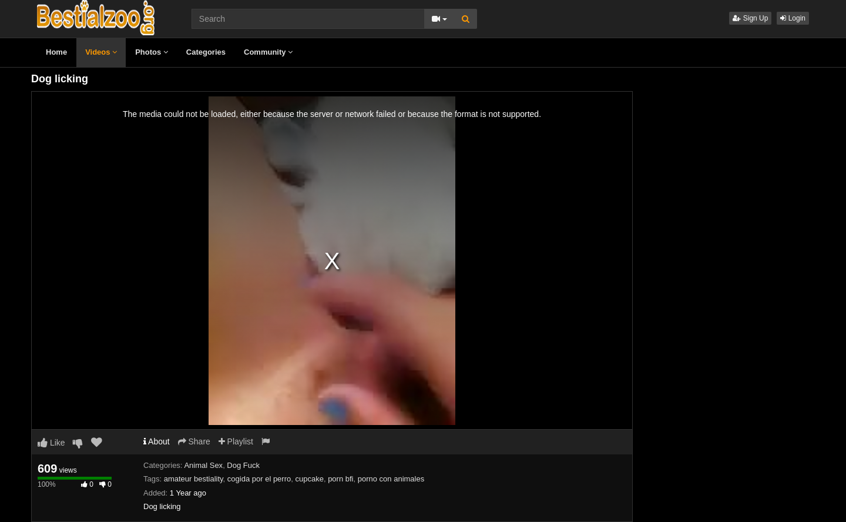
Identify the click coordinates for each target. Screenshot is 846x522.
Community (268, 52)
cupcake (309, 478)
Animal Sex (203, 465)
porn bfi (340, 478)
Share (194, 441)
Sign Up (750, 18)
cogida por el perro (259, 478)
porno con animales (391, 478)
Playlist (236, 441)
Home (56, 52)
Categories (206, 52)
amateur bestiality (193, 478)
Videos (101, 52)
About (156, 441)
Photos (151, 52)
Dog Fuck (243, 465)
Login (792, 18)
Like (51, 442)
